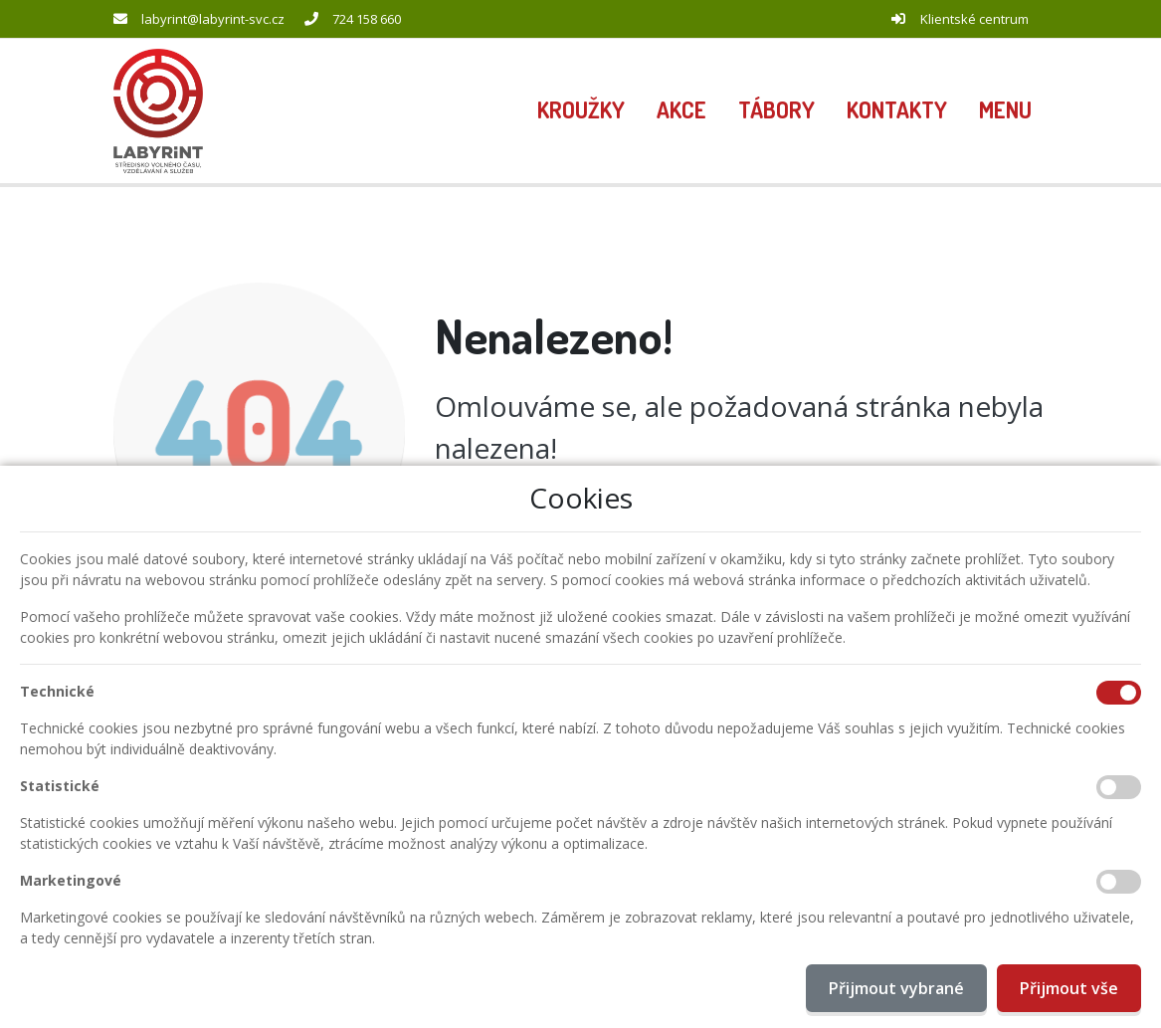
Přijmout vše (1069, 988)
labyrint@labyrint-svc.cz (213, 19)
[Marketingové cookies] (1118, 882)
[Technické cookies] (1118, 693)
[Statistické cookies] (1118, 787)
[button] (1005, 111)
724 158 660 (366, 19)
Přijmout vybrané (896, 988)
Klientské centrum (974, 19)
